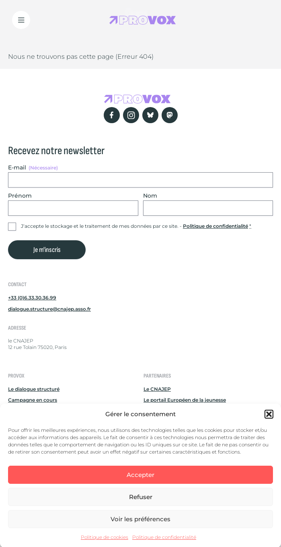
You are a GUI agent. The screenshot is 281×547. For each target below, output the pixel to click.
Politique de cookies (104, 543)
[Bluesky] (150, 115)
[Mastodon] (170, 115)
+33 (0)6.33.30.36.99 (32, 298)
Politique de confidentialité (164, 543)
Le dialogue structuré (33, 389)
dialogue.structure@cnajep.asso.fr (49, 309)
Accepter (140, 480)
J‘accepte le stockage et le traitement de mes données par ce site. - (136, 226)
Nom (150, 195)
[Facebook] (112, 115)
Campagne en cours (32, 400)
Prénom (20, 195)
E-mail (33, 167)
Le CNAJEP (157, 389)
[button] (269, 420)
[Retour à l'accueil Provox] (142, 20)
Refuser (140, 502)
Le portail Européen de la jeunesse (185, 400)
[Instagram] (131, 115)
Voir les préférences (140, 524)
